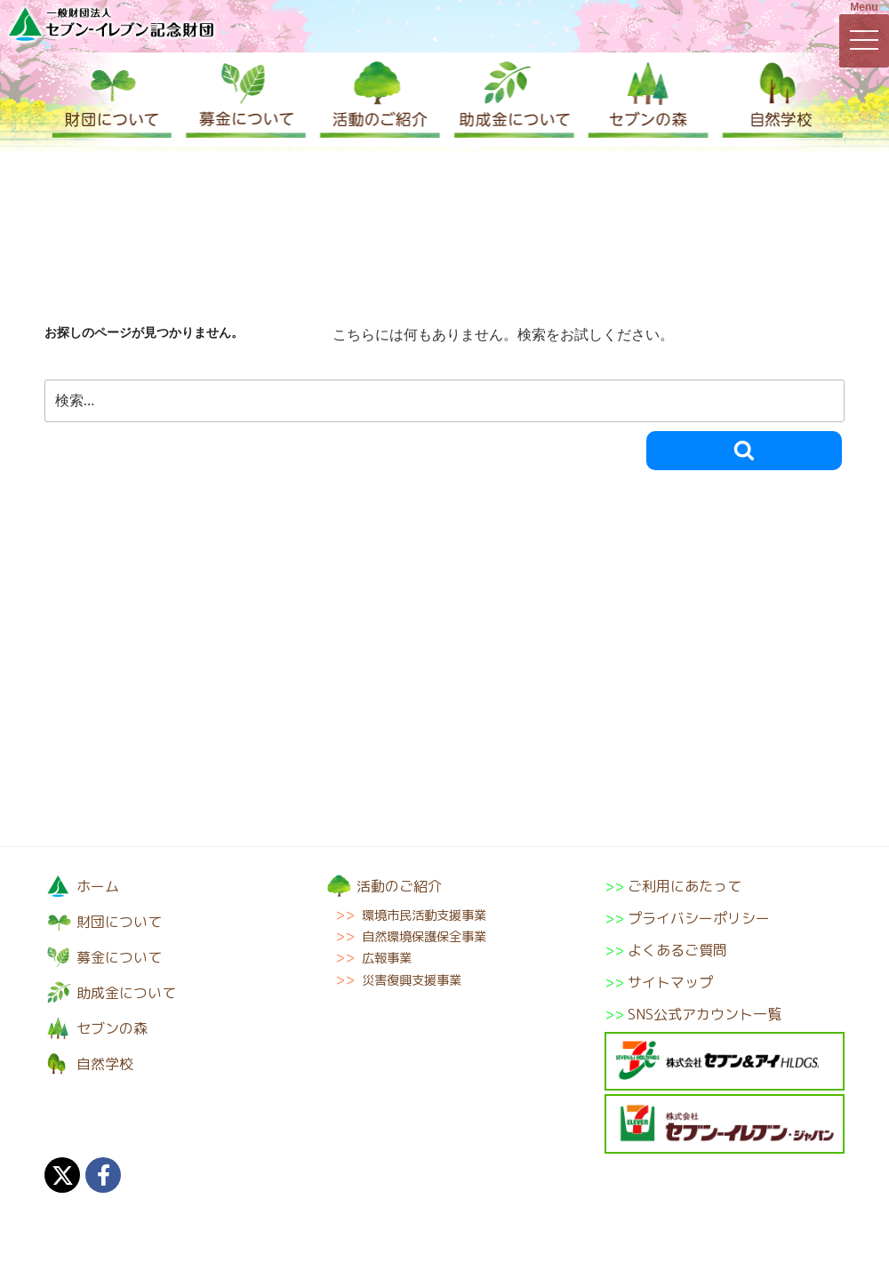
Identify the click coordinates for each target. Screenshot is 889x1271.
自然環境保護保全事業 (424, 937)
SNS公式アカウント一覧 (704, 1014)
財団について (111, 100)
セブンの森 (644, 100)
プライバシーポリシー (699, 918)
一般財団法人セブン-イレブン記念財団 (111, 24)
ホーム (97, 886)
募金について (244, 100)
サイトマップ (670, 982)
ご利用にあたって (684, 886)
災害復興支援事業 (411, 980)
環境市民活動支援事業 (424, 915)
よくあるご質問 (677, 950)
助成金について (511, 100)
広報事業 (387, 958)
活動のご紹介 (377, 100)
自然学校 (778, 100)
